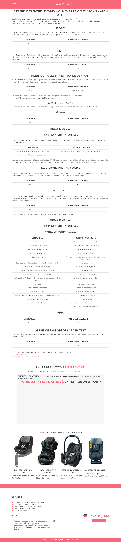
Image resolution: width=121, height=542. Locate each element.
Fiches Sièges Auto (21, 510)
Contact (99, 520)
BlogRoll (17, 529)
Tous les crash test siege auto (25, 508)
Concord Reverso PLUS (96, 470)
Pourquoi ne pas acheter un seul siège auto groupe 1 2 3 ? (35, 521)
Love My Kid (63, 4)
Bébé (33, 400)
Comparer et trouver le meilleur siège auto (29, 502)
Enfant (97, 400)
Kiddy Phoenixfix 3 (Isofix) (47, 471)
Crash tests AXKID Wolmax (21, 354)
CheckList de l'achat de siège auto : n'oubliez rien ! (32, 527)
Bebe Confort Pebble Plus (71, 471)
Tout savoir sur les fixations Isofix (26, 523)
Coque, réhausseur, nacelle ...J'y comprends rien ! (32, 525)
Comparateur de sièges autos (66, 371)
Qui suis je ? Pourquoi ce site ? (25, 504)
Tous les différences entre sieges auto (28, 506)
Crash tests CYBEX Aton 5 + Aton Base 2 (25, 356)
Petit (65, 400)
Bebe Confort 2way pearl (23, 471)
